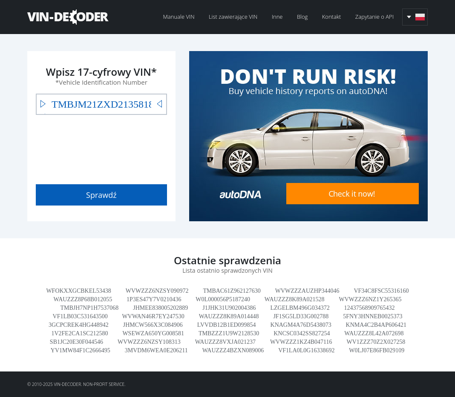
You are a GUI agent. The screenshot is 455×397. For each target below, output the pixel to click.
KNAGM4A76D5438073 (301, 325)
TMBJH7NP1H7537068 (89, 308)
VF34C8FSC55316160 (381, 291)
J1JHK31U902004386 (229, 308)
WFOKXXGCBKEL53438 (78, 291)
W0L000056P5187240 (223, 299)
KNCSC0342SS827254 (302, 333)
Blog (302, 16)
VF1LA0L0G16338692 (306, 350)
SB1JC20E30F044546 (76, 342)
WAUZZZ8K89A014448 (229, 316)
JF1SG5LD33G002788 (300, 316)
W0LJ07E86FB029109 (376, 350)
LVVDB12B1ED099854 (226, 325)
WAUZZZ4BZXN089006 (233, 350)
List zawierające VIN (233, 16)
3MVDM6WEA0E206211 (156, 350)
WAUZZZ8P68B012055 (83, 299)
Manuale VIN (179, 16)
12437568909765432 (369, 308)
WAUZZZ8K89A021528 (295, 299)
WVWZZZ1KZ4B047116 (301, 342)
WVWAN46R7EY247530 (153, 316)
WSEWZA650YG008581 (153, 333)
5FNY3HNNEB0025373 (372, 316)
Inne (277, 16)
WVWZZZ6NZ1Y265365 (370, 299)
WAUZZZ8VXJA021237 (225, 342)
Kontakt (331, 16)
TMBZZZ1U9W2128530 (229, 333)
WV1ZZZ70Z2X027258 (376, 342)
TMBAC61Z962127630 (231, 291)
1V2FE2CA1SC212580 (79, 333)
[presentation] (100, 147)
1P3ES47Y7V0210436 (154, 299)
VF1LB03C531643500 (80, 316)
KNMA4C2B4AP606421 (376, 325)
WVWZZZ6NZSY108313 (149, 342)
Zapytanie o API (374, 16)
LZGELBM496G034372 (299, 308)
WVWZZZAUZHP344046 (307, 291)
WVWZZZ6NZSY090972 (157, 291)
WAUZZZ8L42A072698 (373, 333)
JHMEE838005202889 (160, 308)
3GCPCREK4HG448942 (79, 325)
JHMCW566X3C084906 (153, 325)
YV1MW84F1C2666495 (80, 350)
